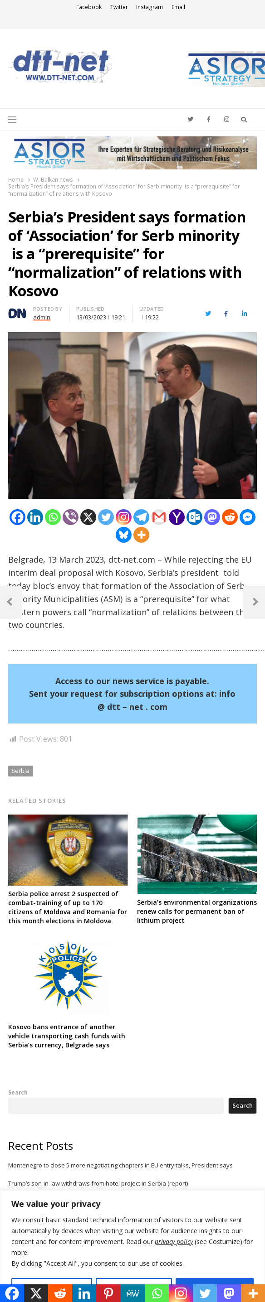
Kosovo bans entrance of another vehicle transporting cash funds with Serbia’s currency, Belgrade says (66, 1035)
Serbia (20, 771)
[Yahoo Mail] (177, 517)
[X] (88, 517)
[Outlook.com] (194, 517)
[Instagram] (124, 517)
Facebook (89, 7)
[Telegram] (141, 517)
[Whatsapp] (53, 517)
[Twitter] (106, 517)
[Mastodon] (212, 517)
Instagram (149, 7)
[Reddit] (230, 517)
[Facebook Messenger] (247, 517)
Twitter (119, 7)
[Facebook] (17, 517)
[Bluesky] (124, 535)
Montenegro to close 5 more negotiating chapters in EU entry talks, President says (120, 1165)
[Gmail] (159, 517)
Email (178, 7)
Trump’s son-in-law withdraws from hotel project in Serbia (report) (98, 1183)
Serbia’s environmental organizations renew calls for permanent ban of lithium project (197, 911)
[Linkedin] (35, 517)
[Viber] (71, 517)
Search (18, 1092)
